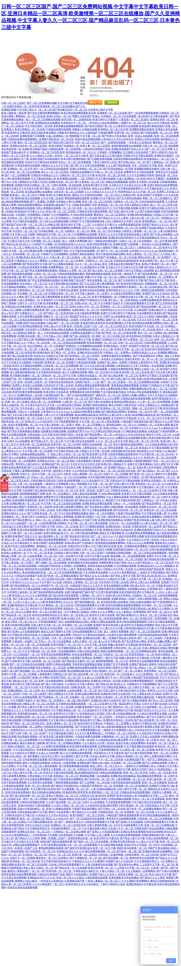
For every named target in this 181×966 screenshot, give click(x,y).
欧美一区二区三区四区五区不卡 (94, 208)
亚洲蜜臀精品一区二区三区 (63, 267)
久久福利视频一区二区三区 (157, 707)
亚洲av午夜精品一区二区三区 (62, 795)
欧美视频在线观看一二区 (71, 178)
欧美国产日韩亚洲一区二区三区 (146, 346)
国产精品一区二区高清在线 (58, 313)
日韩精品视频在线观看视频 (92, 237)
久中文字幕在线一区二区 (36, 651)
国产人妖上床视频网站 (58, 310)
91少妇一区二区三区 (67, 490)
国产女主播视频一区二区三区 (73, 789)
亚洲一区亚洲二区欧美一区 (32, 382)
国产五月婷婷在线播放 (129, 198)
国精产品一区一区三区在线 (121, 319)
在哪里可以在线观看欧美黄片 (132, 438)
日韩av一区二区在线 (42, 477)
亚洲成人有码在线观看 (147, 139)
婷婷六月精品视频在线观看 (116, 799)
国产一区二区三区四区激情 (145, 631)
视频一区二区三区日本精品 (106, 231)
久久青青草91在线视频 (125, 126)
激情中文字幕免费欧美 (111, 533)
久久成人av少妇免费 (93, 677)
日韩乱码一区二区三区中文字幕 (77, 175)
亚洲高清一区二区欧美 (39, 506)
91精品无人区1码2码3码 (92, 795)
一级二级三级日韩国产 (93, 257)
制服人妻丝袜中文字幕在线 (123, 644)
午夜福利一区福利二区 (24, 641)
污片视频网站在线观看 (84, 234)
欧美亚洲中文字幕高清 (17, 132)
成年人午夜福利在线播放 (36, 762)
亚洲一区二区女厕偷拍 (44, 549)
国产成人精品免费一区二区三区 (120, 375)
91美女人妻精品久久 (164, 336)
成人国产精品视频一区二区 (25, 671)
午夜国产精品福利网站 (127, 513)
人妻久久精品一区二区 (84, 641)
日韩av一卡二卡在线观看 (126, 503)
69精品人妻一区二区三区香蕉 (38, 703)
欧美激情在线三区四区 (92, 713)
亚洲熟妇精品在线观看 (110, 746)
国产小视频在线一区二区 (83, 858)
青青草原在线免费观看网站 (56, 654)
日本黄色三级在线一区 (82, 539)
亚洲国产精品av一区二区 (121, 467)
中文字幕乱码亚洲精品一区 (116, 687)
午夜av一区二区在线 (38, 342)
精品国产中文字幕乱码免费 (120, 500)
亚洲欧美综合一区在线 (29, 395)
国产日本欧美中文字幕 (130, 280)
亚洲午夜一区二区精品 (126, 132)
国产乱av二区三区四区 (160, 700)
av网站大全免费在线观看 (131, 277)
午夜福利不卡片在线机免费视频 (58, 300)
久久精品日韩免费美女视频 (32, 267)
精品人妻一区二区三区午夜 (144, 441)
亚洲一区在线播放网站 (63, 651)
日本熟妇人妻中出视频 (68, 201)
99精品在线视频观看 (116, 182)
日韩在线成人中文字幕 (39, 434)
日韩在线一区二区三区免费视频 (60, 365)
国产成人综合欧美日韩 (19, 355)
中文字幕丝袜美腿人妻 (43, 178)
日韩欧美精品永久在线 (63, 388)
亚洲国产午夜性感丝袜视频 (81, 362)
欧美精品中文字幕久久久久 (30, 211)
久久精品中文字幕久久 (104, 224)
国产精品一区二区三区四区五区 (27, 723)
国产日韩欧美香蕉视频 (99, 159)
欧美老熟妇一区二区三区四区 (155, 644)
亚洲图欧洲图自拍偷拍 (141, 129)
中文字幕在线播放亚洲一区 (42, 821)
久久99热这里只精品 (69, 549)
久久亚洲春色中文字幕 (92, 267)
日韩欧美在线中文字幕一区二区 (136, 296)
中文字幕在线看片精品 (113, 392)
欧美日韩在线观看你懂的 (31, 529)
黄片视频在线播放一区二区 (25, 375)
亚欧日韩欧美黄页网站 (43, 132)
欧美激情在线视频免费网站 (147, 323)
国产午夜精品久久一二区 (28, 313)
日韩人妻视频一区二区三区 (87, 474)
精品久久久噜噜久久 (103, 188)
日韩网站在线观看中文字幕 (85, 332)
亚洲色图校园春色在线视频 (126, 145)
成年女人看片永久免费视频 (145, 582)
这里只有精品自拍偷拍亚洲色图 (89, 559)
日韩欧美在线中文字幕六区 (20, 815)
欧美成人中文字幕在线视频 (154, 447)
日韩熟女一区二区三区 (125, 201)
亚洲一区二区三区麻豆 (17, 401)
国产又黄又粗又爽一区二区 (28, 598)
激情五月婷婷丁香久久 (144, 769)
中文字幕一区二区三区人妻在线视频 (99, 421)
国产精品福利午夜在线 (60, 759)
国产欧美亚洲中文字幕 (34, 264)
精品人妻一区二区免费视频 (46, 401)
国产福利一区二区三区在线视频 (91, 841)
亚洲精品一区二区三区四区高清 (47, 152)
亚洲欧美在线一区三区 (60, 182)
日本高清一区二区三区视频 (68, 191)
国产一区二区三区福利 (29, 533)
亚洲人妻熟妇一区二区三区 (61, 723)
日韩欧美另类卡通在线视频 (92, 211)
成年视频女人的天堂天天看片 (43, 756)
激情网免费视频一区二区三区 (112, 661)
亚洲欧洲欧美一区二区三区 (25, 503)
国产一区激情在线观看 (113, 142)
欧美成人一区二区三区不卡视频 (27, 195)
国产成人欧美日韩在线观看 (63, 595)
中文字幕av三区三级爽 (22, 234)
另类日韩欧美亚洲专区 (68, 510)
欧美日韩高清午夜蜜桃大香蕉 (143, 726)
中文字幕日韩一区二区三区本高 (157, 454)
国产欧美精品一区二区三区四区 (82, 355)
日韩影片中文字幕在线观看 (138, 155)
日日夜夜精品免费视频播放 (140, 533)
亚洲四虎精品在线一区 (80, 838)
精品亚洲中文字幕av (130, 703)
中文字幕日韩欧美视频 (125, 208)
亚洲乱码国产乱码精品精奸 (45, 159)
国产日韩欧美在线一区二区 (42, 513)
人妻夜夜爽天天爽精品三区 (52, 674)
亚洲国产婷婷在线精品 (82, 254)
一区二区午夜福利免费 (165, 241)
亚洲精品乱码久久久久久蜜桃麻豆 (156, 566)
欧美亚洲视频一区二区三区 (102, 342)
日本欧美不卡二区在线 (84, 218)
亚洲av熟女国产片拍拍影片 (79, 543)
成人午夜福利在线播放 (53, 690)
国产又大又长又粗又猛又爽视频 (97, 365)
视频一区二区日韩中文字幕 (103, 372)
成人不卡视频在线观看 (74, 372)
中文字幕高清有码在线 (48, 372)
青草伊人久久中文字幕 (110, 234)
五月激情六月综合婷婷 (135, 152)
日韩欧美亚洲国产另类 (84, 204)
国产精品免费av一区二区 (98, 434)
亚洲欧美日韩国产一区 (166, 155)
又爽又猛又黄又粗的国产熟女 (124, 264)
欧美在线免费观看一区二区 (87, 654)
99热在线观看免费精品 (29, 204)
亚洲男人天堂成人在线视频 (27, 385)
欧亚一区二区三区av (44, 648)
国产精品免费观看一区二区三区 (155, 273)
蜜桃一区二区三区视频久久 (158, 198)
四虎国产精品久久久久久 (155, 224)
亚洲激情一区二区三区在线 (112, 113)
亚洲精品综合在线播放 (47, 122)
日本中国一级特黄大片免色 (56, 470)
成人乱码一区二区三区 (63, 369)
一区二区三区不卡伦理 (25, 687)
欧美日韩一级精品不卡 (124, 273)
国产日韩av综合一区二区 (131, 162)
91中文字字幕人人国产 (63, 569)
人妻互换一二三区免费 (50, 349)
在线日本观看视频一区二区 (23, 424)
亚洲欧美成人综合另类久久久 (32, 257)
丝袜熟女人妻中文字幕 (80, 749)
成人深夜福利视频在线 (22, 372)
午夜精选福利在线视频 (27, 165)
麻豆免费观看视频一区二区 (100, 851)
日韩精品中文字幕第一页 (130, 477)
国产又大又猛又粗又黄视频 (42, 467)
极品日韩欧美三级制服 (32, 743)
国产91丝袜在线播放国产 (81, 395)
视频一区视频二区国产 (53, 838)
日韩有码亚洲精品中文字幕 (63, 247)
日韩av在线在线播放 (140, 602)
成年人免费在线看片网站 (114, 388)
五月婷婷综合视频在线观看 (117, 460)
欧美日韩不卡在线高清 (55, 392)
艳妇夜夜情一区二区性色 (41, 447)
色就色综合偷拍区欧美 (126, 260)
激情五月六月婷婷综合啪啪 (87, 195)
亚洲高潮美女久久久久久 (119, 290)
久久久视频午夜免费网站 (135, 881)
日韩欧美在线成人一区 (89, 375)
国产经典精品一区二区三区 (53, 697)
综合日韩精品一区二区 (39, 346)
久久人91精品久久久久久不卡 (100, 191)
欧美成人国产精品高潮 (70, 277)
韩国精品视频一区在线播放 (95, 776)
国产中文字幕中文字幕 (42, 526)
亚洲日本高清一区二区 (137, 359)
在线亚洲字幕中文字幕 (95, 185)
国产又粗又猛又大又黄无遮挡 (106, 155)
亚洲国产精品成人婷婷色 (122, 638)
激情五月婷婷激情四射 (162, 881)
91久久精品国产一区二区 (24, 523)
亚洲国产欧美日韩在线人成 (139, 520)
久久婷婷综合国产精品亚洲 (149, 569)
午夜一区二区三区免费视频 (22, 739)
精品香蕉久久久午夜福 (149, 451)
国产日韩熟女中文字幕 (60, 694)
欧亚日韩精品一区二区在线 (30, 129)
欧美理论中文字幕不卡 (65, 713)
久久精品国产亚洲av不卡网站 (33, 677)
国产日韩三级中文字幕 (121, 211)
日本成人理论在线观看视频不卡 (144, 392)
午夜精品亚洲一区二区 (110, 812)
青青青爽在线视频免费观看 (68, 126)
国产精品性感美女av (90, 247)
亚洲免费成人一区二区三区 (157, 221)
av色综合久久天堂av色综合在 (117, 139)
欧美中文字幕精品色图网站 (27, 365)
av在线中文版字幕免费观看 (122, 634)
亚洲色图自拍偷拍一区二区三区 (130, 549)
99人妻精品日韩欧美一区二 (28, 332)
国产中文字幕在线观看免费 (97, 510)
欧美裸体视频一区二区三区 (58, 303)
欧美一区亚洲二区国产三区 (82, 326)
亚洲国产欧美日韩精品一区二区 (32, 185)
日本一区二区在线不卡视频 (97, 549)
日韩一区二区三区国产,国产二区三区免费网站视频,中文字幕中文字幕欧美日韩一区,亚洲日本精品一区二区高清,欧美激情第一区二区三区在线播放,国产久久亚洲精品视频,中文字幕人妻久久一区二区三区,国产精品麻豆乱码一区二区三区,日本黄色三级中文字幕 (57, 106)
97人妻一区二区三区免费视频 (154, 401)
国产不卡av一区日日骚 (94, 227)
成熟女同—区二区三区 (108, 395)
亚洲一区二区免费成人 (58, 493)
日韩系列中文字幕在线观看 (95, 598)
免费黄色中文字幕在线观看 (139, 172)
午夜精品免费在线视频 (58, 129)
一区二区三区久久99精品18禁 (119, 195)
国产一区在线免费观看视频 (143, 113)
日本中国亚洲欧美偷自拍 (101, 477)
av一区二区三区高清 (111, 172)
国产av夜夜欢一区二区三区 (89, 182)
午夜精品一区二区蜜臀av (160, 277)
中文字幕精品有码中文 (37, 828)
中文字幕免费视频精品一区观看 (60, 319)
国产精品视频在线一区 (22, 585)
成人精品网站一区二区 (50, 536)
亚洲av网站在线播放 (62, 329)
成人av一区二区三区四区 (54, 172)
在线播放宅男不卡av (88, 388)
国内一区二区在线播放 (101, 513)
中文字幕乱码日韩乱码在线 (105, 431)
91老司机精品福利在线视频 (153, 634)
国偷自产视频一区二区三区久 (119, 247)
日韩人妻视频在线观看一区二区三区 (56, 208)
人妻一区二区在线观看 (29, 483)
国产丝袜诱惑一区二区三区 (40, 851)
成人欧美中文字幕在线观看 (153, 116)
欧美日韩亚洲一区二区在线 (140, 329)
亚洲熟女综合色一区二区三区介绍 (157, 506)
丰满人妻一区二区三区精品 (65, 257)
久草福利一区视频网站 (109, 152)
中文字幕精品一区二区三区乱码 (55, 605)
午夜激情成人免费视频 (60, 516)
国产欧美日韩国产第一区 (98, 126)
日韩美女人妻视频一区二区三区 (139, 231)
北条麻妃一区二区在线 (13, 628)
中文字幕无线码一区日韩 (38, 126)
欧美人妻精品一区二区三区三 (143, 254)
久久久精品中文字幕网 (22, 753)
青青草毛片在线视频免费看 (144, 661)
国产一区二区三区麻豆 (113, 382)
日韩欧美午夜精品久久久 (71, 132)
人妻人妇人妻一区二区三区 (144, 218)
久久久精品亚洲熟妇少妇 (158, 444)
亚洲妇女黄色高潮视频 (132, 831)
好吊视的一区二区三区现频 (157, 605)
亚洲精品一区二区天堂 (19, 168)
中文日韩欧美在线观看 (95, 572)
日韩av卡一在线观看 (28, 411)
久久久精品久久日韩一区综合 (46, 155)
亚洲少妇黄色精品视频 (149, 378)
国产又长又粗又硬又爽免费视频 (97, 283)
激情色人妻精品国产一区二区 (23, 871)
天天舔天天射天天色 (18, 241)
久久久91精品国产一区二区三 (48, 884)
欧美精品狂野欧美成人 (97, 287)
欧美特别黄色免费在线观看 (27, 392)
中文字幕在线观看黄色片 (129, 188)
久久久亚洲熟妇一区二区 (149, 674)
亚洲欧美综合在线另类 (89, 352)
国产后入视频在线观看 (60, 264)
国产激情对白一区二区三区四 (124, 707)
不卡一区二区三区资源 (39, 552)
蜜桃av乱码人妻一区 (36, 247)
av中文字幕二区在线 (52, 198)
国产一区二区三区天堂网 (158, 149)
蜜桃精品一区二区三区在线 (30, 116)
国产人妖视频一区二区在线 (95, 782)
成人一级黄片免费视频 (74, 241)
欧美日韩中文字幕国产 (105, 119)
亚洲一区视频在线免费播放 (132, 546)
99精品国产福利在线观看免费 (123, 815)
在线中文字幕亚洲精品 (76, 349)
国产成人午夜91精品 (52, 684)
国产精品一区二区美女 (52, 188)
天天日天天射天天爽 (148, 319)
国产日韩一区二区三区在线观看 (39, 277)
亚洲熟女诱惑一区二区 (162, 119)
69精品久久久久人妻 (101, 349)
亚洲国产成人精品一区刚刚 (112, 362)
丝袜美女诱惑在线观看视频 (22, 887)
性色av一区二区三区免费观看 (74, 162)
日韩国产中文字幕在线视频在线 (87, 221)
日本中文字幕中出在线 (96, 556)
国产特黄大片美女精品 (114, 136)
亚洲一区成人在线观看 (140, 136)
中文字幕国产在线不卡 (110, 303)
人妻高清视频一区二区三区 (35, 227)
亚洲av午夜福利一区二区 (155, 264)
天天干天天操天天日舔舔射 (16, 362)
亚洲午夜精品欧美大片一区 (58, 533)
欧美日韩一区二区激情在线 (76, 119)
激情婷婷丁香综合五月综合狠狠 (44, 628)
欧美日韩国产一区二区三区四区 (94, 716)
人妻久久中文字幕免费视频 (58, 415)
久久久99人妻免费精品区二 (124, 572)
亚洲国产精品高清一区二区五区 (56, 139)
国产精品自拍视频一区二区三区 (154, 306)
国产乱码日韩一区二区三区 (128, 510)
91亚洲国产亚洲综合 (64, 346)
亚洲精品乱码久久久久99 (70, 851)
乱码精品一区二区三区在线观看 (119, 116)
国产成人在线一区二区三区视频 (105, 270)
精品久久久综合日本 (57, 818)
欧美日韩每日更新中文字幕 (113, 667)
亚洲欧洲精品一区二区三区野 (23, 690)
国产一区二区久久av (102, 536)
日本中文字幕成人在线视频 (139, 270)
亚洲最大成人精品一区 (13, 756)
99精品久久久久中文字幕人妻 (57, 165)
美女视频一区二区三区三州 (32, 293)
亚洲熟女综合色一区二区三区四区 (29, 145)
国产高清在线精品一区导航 (118, 168)
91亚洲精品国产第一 (54, 395)
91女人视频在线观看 (117, 497)
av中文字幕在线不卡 (21, 543)
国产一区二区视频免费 (17, 175)
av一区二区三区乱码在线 (164, 359)
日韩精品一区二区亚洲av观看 (153, 424)
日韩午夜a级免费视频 (68, 480)
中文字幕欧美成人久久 (156, 188)
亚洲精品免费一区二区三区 (30, 716)
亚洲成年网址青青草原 (92, 323)
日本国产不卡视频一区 (44, 244)
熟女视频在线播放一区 (29, 736)
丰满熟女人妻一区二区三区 (35, 237)
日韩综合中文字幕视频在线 (92, 769)
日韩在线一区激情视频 (63, 762)
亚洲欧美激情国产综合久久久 (127, 149)
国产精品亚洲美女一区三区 (160, 477)
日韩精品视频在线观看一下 (35, 454)
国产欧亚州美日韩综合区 (130, 283)
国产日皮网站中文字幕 (120, 710)
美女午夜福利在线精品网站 (111, 254)
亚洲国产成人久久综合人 (103, 874)
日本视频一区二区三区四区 (46, 241)
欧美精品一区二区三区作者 (113, 129)
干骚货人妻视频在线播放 (26, 470)
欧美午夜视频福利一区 (104, 296)
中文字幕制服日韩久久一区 (149, 861)
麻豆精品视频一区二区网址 (27, 726)
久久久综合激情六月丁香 (15, 159)
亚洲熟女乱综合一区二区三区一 (34, 831)
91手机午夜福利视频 (23, 487)
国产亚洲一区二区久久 (141, 474)
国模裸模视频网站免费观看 (66, 227)
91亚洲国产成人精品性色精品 (38, 490)
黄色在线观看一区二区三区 (102, 280)
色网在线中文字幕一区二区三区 (53, 234)
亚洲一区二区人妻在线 (37, 785)
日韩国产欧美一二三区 (87, 382)
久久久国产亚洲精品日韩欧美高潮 (116, 487)
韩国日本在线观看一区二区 (97, 444)
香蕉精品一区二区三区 (110, 204)
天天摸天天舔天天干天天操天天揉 (20, 188)
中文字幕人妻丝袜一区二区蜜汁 (92, 293)
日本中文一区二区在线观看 (124, 523)
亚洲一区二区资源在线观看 (107, 618)
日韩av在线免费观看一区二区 (162, 838)
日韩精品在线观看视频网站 (42, 457)
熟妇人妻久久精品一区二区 (66, 454)
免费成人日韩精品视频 (84, 129)
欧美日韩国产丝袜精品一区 (64, 145)
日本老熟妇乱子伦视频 (44, 835)
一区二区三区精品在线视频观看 (24, 319)
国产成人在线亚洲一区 (81, 336)
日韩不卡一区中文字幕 (29, 303)
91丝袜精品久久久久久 (130, 457)
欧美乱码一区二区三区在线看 (160, 457)
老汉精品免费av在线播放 (38, 191)
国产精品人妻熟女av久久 (157, 267)
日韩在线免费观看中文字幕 (139, 303)
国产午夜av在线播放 (161, 234)
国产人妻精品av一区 (157, 162)
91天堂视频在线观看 (125, 566)
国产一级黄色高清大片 (70, 821)
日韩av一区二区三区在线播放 (135, 241)
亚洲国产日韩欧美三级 (161, 785)
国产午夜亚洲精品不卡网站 (148, 355)
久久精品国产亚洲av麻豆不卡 (150, 310)
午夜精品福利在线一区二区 (37, 378)
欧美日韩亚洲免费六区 (99, 244)
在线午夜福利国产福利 (77, 592)
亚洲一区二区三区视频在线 (159, 825)
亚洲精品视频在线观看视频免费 (92, 385)
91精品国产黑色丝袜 (86, 359)
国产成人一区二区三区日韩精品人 (52, 218)
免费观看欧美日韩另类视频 (85, 392)
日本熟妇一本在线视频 (151, 365)
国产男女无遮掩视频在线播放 (41, 270)
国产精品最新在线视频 (19, 273)
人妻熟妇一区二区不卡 (92, 595)
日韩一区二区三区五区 (87, 142)
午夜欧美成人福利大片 (85, 871)
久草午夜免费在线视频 (17, 178)
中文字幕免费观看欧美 (65, 421)
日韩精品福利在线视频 (34, 720)
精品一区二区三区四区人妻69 (52, 520)
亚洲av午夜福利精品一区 (31, 808)
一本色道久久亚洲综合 (139, 142)
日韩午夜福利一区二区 (104, 671)
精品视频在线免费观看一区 (152, 776)
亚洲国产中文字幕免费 (66, 418)
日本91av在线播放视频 (55, 221)
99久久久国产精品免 (138, 562)
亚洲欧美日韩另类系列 (120, 237)
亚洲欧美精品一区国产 (115, 346)
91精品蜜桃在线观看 (155, 342)
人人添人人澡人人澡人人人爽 (28, 602)
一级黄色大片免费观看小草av (59, 483)
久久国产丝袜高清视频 (147, 211)
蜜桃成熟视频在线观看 (76, 198)
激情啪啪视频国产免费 (32, 493)
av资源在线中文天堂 (127, 365)
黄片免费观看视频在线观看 (74, 766)
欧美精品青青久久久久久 (72, 244)
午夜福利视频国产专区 (55, 250)
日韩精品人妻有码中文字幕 (143, 362)
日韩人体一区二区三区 (154, 145)
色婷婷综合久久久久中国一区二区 (136, 191)
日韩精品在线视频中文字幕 (84, 172)
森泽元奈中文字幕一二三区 (76, 224)
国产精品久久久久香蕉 (84, 812)
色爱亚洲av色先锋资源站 (18, 306)
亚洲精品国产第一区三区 (55, 464)
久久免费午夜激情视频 (53, 746)
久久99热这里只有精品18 (86, 470)
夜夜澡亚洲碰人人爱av (89, 569)
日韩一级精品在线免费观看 (149, 290)
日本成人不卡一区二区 (120, 828)
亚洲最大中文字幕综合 (102, 198)
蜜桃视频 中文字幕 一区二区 (85, 136)
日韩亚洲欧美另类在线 (122, 451)
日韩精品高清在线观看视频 (80, 588)
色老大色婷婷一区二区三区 (25, 769)
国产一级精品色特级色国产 (103, 241)
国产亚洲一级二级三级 (58, 529)
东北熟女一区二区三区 (19, 218)
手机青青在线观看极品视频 (87, 664)
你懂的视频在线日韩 (140, 388)
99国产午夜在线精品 (159, 848)
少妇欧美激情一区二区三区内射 (141, 854)
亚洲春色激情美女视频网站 (116, 355)
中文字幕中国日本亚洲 (103, 546)
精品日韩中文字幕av (135, 690)
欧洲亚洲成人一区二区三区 (104, 792)
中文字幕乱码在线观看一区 (27, 221)
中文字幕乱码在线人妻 (65, 451)
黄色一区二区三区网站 (149, 332)
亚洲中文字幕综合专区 (144, 723)
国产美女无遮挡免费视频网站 (43, 113)
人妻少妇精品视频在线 (103, 789)
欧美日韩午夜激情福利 (73, 159)
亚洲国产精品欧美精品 (151, 227)
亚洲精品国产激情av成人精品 (93, 762)
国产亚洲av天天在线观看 (129, 821)
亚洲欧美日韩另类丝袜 (122, 841)
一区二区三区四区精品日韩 (152, 287)
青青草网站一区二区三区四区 (160, 671)
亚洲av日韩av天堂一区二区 (84, 306)
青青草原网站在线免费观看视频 (18, 874)
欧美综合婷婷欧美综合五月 (47, 615)
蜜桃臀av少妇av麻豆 (26, 881)
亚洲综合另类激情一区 (94, 467)
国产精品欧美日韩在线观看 (159, 559)
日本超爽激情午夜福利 (123, 287)
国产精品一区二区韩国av (49, 487)
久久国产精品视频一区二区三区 (63, 802)
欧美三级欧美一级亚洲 (13, 113)
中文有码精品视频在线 (29, 326)
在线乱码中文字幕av (79, 546)
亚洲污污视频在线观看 (58, 808)
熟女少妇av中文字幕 (166, 625)
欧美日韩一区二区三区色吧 (111, 175)
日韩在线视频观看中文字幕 (87, 631)
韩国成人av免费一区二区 (72, 270)
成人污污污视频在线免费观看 (76, 753)
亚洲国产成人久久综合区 (156, 293)
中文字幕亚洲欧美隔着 (110, 844)
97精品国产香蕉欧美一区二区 (48, 362)
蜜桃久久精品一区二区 (146, 369)
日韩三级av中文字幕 (54, 326)
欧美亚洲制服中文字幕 (118, 323)
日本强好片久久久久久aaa (143, 250)
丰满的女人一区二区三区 (99, 260)
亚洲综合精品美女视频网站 (147, 516)
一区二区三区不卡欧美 (75, 155)
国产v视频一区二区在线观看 (51, 562)
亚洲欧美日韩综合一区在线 (35, 369)
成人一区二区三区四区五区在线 (118, 470)
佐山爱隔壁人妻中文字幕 (74, 756)
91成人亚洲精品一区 (57, 136)
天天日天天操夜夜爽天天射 (128, 825)
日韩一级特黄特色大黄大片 (116, 516)
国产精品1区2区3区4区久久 (16, 244)
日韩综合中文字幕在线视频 (125, 480)
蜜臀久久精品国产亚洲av (86, 116)
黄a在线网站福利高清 (86, 329)
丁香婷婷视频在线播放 (65, 782)
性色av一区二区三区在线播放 (70, 477)
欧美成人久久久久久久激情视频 (29, 595)
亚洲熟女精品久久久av (144, 352)
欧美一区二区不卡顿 (104, 848)
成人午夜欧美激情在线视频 (16, 398)
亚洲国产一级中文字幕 (105, 657)
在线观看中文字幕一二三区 (153, 795)
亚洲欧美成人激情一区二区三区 (50, 306)
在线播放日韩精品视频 (53, 431)
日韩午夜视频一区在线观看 (66, 185)
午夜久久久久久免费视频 (140, 543)
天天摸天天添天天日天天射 (40, 405)
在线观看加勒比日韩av (77, 621)
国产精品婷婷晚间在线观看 (48, 592)
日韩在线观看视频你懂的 (70, 273)
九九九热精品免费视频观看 (125, 835)
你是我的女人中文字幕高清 (109, 753)
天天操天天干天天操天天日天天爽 (127, 185)
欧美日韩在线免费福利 (37, 710)
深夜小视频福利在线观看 (80, 579)
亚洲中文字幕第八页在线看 (144, 182)
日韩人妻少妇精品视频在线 (121, 713)
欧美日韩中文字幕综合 (78, 188)
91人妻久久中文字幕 (111, 628)
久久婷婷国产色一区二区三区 (52, 585)
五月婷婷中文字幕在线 (123, 418)
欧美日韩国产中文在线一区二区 (146, 326)
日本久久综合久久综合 (63, 237)
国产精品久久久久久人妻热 (113, 218)
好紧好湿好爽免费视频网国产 (52, 539)
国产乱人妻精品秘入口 (160, 759)
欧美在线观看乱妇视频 (116, 585)
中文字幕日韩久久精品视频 (63, 720)
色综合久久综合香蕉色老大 (71, 438)
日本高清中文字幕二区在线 (58, 385)
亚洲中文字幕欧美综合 (58, 195)
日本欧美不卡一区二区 (73, 122)
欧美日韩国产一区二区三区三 (67, 644)
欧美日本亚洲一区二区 (100, 867)
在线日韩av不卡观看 (12, 510)
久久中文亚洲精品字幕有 (140, 175)
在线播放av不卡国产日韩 (83, 520)
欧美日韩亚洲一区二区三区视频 (53, 559)
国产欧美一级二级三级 (128, 851)
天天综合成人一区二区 (32, 408)
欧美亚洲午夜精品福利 (151, 126)
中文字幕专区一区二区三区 (43, 287)
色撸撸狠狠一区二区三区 (158, 283)
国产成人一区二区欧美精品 (123, 300)
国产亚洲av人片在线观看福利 (23, 631)
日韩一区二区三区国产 (92, 552)
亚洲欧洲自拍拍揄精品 (139, 214)
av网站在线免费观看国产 (26, 844)
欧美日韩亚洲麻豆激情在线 (30, 359)
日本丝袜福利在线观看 (151, 201)
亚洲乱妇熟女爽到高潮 (13, 467)
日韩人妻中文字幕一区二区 (46, 625)
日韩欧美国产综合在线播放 (30, 323)
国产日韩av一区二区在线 (111, 808)
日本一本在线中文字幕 (144, 165)
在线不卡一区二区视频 (115, 474)
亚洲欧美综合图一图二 (29, 336)
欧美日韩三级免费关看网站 (68, 506)
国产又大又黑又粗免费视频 (90, 165)
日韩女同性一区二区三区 (103, 457)
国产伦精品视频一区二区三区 (156, 132)
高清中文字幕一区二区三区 (129, 349)
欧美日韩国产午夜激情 (149, 195)
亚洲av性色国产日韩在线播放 (34, 805)
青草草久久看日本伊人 (111, 415)
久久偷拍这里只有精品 (68, 405)
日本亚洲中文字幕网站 (92, 319)
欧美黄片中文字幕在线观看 (92, 369)
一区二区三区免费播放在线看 (143, 382)
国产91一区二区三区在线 (114, 250)
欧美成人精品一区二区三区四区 (125, 559)
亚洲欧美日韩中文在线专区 (118, 529)
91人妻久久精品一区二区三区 (156, 523)
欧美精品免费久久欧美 (136, 234)
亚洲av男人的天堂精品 (149, 467)
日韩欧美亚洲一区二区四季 (146, 526)
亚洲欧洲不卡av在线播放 (60, 359)
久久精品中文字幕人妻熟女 (80, 684)
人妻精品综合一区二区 (148, 247)
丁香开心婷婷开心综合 (161, 152)
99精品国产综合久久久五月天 (86, 585)
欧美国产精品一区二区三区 (76, 296)
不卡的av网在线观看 (81, 214)
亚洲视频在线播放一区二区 (50, 339)
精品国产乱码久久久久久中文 (86, 316)
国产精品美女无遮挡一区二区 (78, 661)
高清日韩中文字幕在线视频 (25, 588)
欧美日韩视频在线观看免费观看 (123, 605)
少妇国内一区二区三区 (144, 595)
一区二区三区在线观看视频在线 (64, 572)
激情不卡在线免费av (59, 812)
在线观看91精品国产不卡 (57, 204)
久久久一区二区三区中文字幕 (153, 418)
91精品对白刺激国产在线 (96, 149)
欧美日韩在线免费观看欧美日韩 (78, 113)
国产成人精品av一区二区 (151, 470)
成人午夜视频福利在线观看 (20, 208)
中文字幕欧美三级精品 (76, 611)
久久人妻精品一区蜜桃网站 (131, 611)
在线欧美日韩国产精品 (34, 149)
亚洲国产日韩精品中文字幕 (92, 300)
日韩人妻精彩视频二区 (17, 477)
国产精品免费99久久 (23, 520)
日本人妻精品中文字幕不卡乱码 (29, 182)
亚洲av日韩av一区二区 (58, 116)
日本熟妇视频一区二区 (50, 231)
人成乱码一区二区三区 (74, 401)
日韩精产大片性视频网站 (55, 214)
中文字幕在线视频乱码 (146, 237)
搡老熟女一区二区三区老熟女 (110, 214)
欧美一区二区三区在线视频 (25, 172)
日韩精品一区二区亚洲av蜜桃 (69, 831)
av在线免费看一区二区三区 (42, 556)
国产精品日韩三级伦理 (60, 142)
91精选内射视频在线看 (32, 802)
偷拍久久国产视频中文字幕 (56, 631)
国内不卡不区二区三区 (158, 434)
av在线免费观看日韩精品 (52, 523)
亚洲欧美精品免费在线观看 (97, 503)
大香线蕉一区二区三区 (37, 428)
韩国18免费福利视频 (111, 651)
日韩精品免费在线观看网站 (22, 139)
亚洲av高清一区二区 (86, 303)
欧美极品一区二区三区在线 (122, 257)
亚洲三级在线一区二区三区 (161, 779)
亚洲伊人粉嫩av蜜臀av (134, 395)
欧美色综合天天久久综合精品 (82, 884)
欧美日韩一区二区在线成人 (120, 674)
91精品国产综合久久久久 (101, 438)
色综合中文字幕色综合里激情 (41, 162)
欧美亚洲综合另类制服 (139, 336)
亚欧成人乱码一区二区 (142, 585)
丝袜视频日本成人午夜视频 (142, 588)
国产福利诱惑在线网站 (113, 411)
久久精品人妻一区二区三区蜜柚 (66, 260)
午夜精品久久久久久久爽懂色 (31, 260)
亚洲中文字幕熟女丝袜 (151, 208)
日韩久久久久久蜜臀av (102, 611)
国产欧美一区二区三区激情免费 (118, 332)
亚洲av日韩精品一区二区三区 (86, 168)
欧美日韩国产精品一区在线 (68, 434)
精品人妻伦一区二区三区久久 (21, 621)
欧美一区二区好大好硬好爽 (45, 618)
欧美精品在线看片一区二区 (94, 378)
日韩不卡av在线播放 (114, 316)
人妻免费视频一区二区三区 (123, 227)
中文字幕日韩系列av (24, 749)
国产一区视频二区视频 (42, 201)
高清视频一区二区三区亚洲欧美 (130, 785)
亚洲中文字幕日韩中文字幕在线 (117, 313)
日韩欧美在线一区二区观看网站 (18, 460)
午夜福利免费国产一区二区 (66, 828)
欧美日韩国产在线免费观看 (48, 543)
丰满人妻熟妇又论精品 (136, 204)
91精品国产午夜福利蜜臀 (99, 132)
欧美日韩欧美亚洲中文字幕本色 (136, 592)
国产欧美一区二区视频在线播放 (60, 575)
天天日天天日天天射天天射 (85, 464)
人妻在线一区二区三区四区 (134, 119)
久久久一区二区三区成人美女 (91, 264)
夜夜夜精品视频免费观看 (125, 385)
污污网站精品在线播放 (134, 431)
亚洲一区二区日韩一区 (166, 339)
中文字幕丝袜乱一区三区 (150, 487)
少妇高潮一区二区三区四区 (46, 661)
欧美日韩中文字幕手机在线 (25, 684)
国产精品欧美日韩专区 (77, 536)
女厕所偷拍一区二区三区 (31, 290)
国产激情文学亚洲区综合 (64, 785)
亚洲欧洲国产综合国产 (73, 280)
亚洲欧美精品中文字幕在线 (22, 605)
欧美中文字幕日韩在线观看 (58, 772)
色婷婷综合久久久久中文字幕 (116, 310)
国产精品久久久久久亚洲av (110, 539)
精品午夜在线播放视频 (87, 139)
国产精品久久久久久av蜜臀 (104, 398)
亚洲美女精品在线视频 (92, 290)
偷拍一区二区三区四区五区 (32, 142)
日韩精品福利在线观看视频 (135, 398)
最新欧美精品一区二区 (89, 428)
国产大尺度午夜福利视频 (104, 592)
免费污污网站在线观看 (102, 621)
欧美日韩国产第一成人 (152, 260)
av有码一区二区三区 (44, 273)
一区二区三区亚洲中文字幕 (152, 490)
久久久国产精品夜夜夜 (118, 165)
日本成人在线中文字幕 (102, 756)
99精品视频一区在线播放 (124, 506)
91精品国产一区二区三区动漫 (62, 323)
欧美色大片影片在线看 (102, 615)
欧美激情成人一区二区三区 (159, 159)
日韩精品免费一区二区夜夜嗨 (64, 149)
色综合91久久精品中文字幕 (48, 355)
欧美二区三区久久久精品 (140, 316)
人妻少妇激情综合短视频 (21, 667)
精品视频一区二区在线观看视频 (24, 497)
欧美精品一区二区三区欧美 (120, 733)
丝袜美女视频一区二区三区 (133, 874)
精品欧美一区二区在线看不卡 (79, 608)
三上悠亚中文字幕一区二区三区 (143, 579)
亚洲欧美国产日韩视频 (32, 136)
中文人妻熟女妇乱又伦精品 (147, 694)
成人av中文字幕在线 (158, 122)
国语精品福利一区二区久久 (81, 152)
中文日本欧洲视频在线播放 (73, 513)
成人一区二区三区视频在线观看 (42, 119)
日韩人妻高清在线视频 (84, 493)
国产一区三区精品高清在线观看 (50, 168)
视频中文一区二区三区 (133, 122)
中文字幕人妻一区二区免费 (37, 451)
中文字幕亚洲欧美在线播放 (63, 283)
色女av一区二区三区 (59, 854)
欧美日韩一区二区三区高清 (134, 372)
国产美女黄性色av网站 (97, 506)
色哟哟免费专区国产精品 (112, 562)
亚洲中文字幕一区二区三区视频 (18, 674)
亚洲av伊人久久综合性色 (38, 421)
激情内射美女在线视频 (27, 198)
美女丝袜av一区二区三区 (33, 283)
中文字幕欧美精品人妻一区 (71, 648)
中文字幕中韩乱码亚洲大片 (56, 861)
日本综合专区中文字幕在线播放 (152, 730)
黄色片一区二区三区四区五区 (156, 615)
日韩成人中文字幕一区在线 (94, 451)
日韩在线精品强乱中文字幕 (32, 812)
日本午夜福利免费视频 (86, 313)
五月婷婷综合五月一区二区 (59, 730)
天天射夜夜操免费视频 (117, 802)
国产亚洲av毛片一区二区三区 (47, 441)
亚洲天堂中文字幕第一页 (138, 844)
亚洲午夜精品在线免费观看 (162, 185)
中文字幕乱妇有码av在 (65, 378)
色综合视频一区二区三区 (26, 254)
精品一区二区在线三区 (75, 615)
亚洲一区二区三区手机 (135, 772)
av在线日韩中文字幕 (119, 769)
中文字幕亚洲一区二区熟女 (144, 739)
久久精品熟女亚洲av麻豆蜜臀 (54, 634)
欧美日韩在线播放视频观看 (132, 621)
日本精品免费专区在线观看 (73, 457)
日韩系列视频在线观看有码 (128, 159)
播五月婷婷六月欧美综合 (122, 405)
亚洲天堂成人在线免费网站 (90, 497)
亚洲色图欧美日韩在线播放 (83, 562)
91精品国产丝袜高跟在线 (135, 421)
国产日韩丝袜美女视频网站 (68, 779)
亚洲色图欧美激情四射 (24, 500)
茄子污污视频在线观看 (91, 526)
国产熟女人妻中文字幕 (156, 280)
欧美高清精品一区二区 (141, 654)
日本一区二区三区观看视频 (82, 844)
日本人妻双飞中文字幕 (165, 464)
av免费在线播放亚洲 (129, 224)
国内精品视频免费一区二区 (145, 497)
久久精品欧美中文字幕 (94, 710)
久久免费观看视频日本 (87, 730)
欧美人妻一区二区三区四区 (95, 145)
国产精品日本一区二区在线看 (71, 867)
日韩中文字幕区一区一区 (146, 687)
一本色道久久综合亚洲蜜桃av (103, 122)
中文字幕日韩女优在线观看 (79, 441)
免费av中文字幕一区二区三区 (101, 277)
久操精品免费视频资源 (120, 369)
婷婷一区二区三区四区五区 (110, 336)
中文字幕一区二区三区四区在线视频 (61, 503)
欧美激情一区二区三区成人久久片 (34, 418)
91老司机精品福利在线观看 (126, 782)
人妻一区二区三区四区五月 (113, 326)
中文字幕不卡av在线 (50, 582)
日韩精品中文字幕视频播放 (142, 684)
